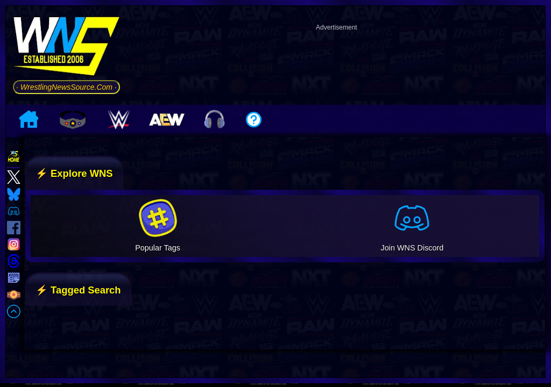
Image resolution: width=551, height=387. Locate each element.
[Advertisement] (336, 61)
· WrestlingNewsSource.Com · (66, 87)
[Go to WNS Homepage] (66, 48)
